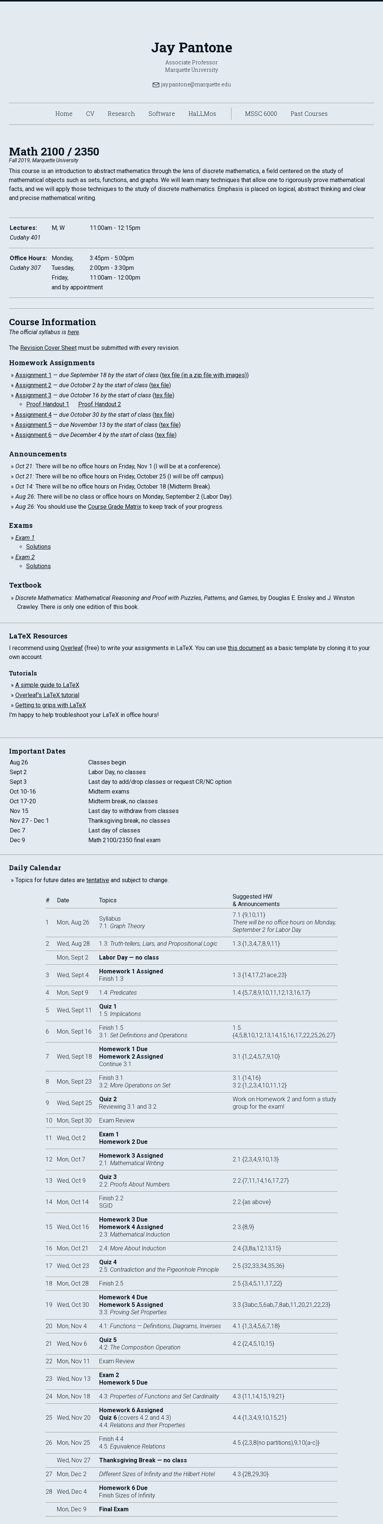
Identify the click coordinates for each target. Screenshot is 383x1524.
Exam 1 (25, 537)
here (73, 332)
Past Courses (309, 113)
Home (64, 113)
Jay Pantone (191, 47)
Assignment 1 (33, 375)
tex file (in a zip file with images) (204, 375)
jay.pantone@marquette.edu (191, 84)
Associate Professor (191, 62)
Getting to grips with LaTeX (50, 705)
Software (161, 113)
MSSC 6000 (261, 113)
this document (246, 648)
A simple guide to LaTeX (47, 685)
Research (121, 113)
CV (90, 113)
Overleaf (72, 648)
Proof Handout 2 (99, 404)
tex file (160, 385)
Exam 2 (25, 557)
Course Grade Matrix (114, 506)
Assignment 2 (33, 385)
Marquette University (191, 69)
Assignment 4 (33, 414)
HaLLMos (202, 113)
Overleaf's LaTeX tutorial (47, 695)
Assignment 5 (33, 424)
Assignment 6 (33, 434)
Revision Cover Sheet (48, 347)
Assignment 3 (33, 395)
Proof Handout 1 (47, 404)
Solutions (38, 546)
